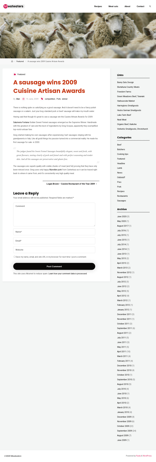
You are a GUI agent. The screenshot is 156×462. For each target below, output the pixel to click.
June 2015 (121, 240)
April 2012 (121, 296)
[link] (150, 6)
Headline (121, 163)
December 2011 (124, 314)
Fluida (137, 456)
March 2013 (122, 268)
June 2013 (121, 254)
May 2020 (121, 221)
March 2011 (122, 356)
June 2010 (121, 393)
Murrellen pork (56, 171)
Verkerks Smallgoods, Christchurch (132, 129)
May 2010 (121, 398)
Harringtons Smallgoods (127, 105)
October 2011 (123, 324)
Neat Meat (121, 119)
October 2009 (123, 426)
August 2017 (122, 226)
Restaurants (122, 196)
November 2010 (124, 370)
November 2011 (124, 319)
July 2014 (121, 244)
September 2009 (124, 431)
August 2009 (122, 435)
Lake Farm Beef (124, 115)
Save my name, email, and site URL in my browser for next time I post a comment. (50, 259)
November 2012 (124, 272)
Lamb (119, 168)
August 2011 (122, 333)
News (119, 173)
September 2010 (124, 379)
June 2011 (121, 342)
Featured (20, 61)
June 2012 (121, 286)
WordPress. (147, 456)
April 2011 (121, 351)
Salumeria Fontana (21, 123)
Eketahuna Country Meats (128, 87)
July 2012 (121, 281)
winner (65, 99)
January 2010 (123, 412)
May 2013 (121, 258)
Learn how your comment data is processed (68, 276)
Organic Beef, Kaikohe (127, 124)
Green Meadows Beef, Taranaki (131, 96)
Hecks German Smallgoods (129, 110)
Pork (59, 99)
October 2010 (123, 375)
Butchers (121, 149)
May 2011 (121, 347)
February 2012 (123, 305)
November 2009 (124, 421)
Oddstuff (121, 177)
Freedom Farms (124, 92)
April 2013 (121, 263)
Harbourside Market (126, 101)
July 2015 (121, 235)
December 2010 (124, 365)
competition (50, 99)
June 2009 (121, 440)
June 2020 (121, 216)
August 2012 (122, 277)
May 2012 (121, 291)
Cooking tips (122, 154)
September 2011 (124, 328)
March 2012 (122, 300)
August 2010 (122, 384)
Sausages (121, 200)
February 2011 (123, 361)
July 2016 (121, 230)
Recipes (120, 191)
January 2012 (123, 309)
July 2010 (121, 389)
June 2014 (121, 249)
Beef (119, 145)
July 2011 (121, 337)
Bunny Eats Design (125, 82)
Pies (119, 182)
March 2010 (122, 407)
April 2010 (121, 403)
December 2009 (124, 417)
